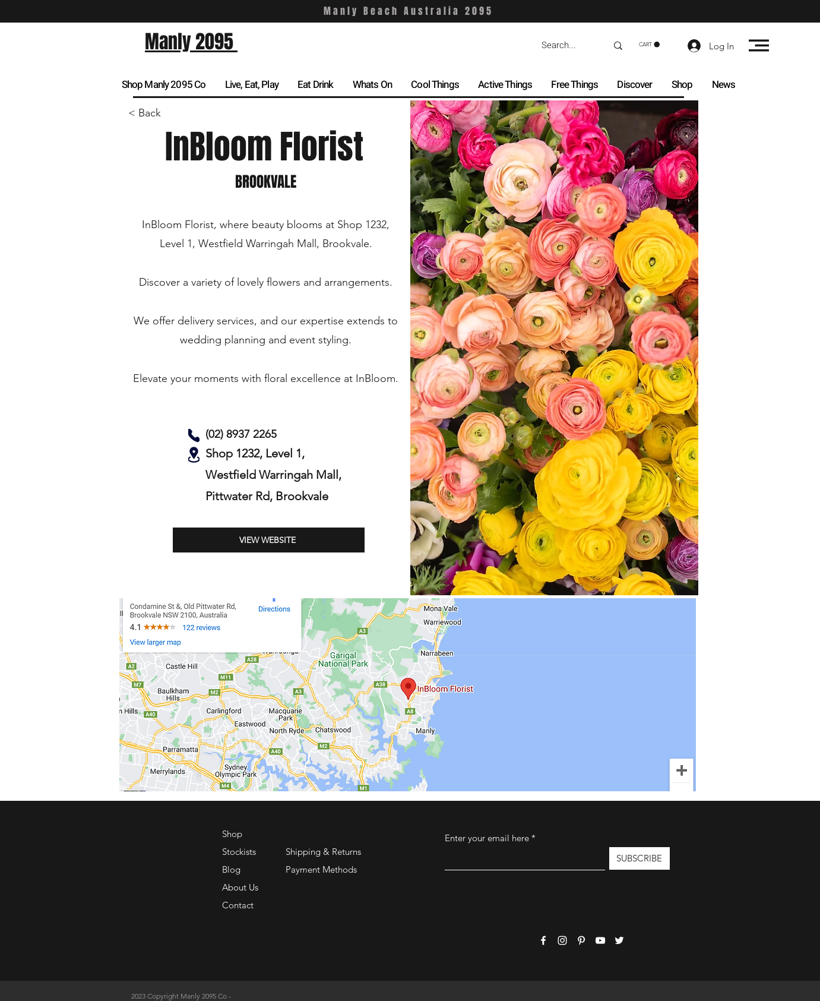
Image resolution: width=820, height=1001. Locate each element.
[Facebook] (543, 940)
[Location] (194, 455)
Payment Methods (322, 869)
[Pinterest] (581, 940)
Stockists (239, 851)
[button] (649, 45)
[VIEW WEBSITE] (269, 540)
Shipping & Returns (323, 851)
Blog (231, 869)
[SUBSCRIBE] (639, 858)
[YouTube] (600, 940)
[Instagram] (562, 940)
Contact (238, 905)
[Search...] (565, 45)
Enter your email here (487, 837)
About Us (240, 887)
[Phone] (194, 435)
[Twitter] (619, 940)
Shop (232, 833)
